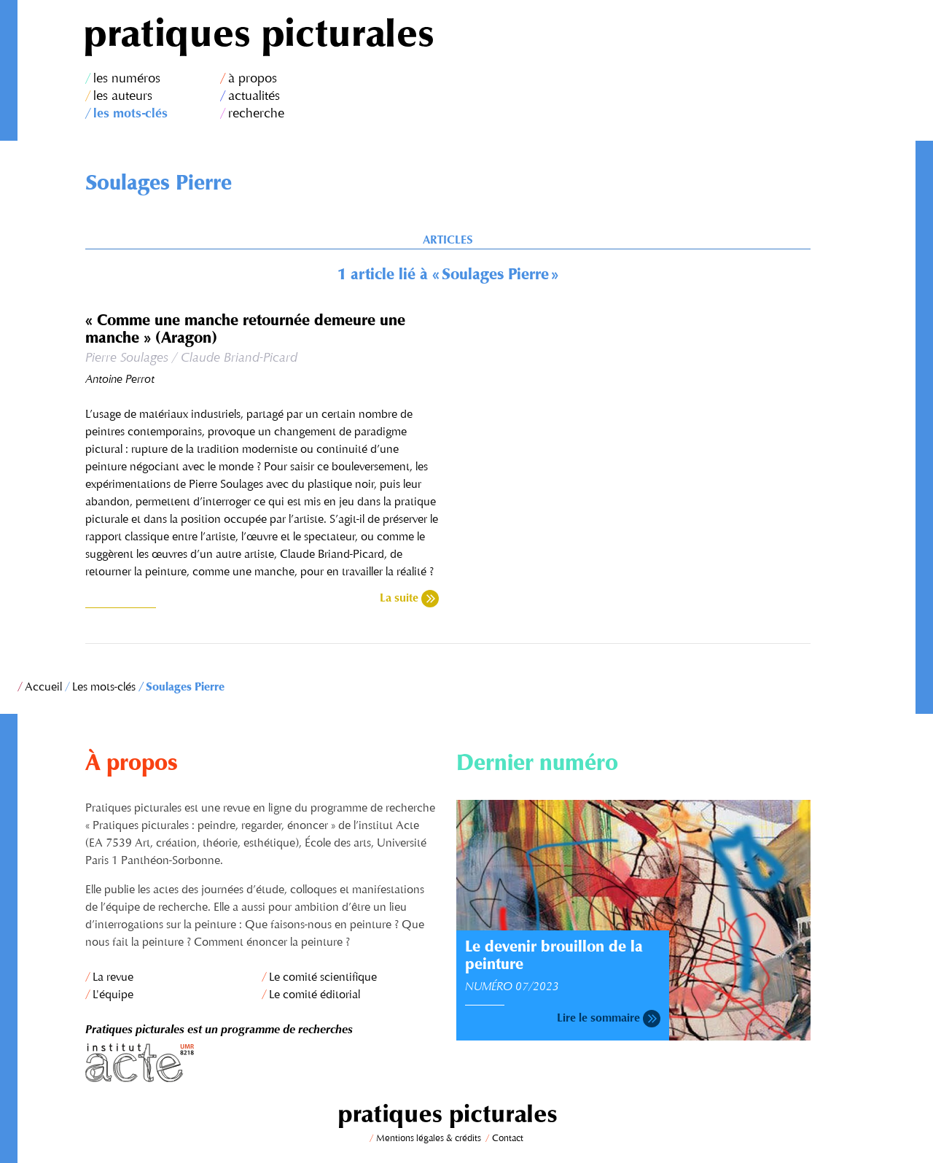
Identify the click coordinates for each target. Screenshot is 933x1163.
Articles (447, 240)
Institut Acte (262, 1062)
